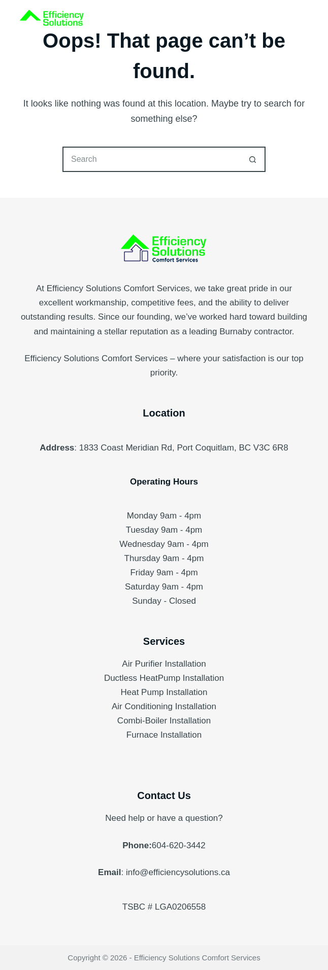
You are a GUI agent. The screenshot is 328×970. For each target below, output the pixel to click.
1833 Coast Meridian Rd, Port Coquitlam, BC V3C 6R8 (183, 448)
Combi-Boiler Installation (164, 720)
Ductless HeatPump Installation (164, 678)
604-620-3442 (179, 845)
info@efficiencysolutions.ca (178, 872)
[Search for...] (151, 159)
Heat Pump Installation (163, 692)
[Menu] (303, 20)
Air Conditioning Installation (164, 706)
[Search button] (253, 159)
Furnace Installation (164, 735)
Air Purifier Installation (164, 664)
